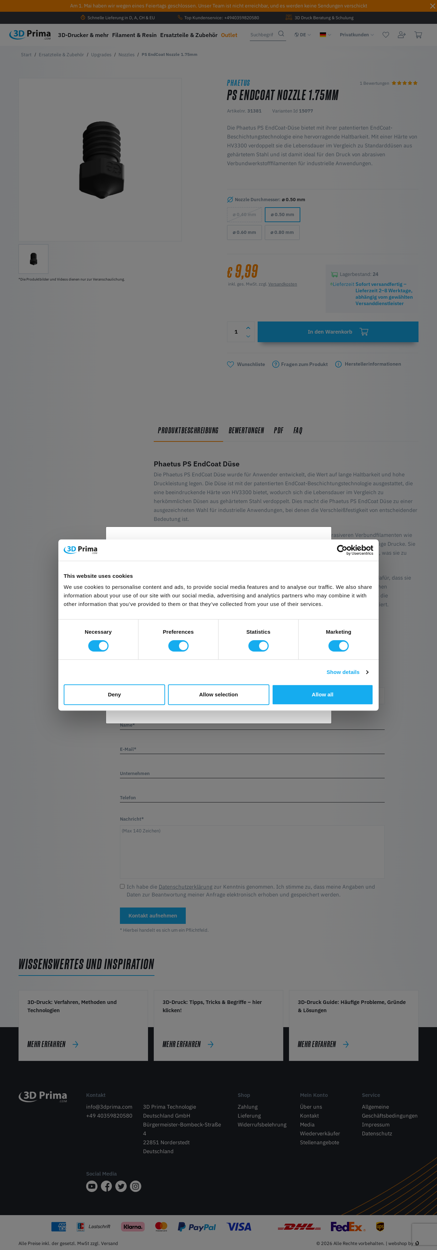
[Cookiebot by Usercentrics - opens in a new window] (342, 550)
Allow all (322, 694)
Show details (343, 672)
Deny (114, 694)
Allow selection (218, 694)
